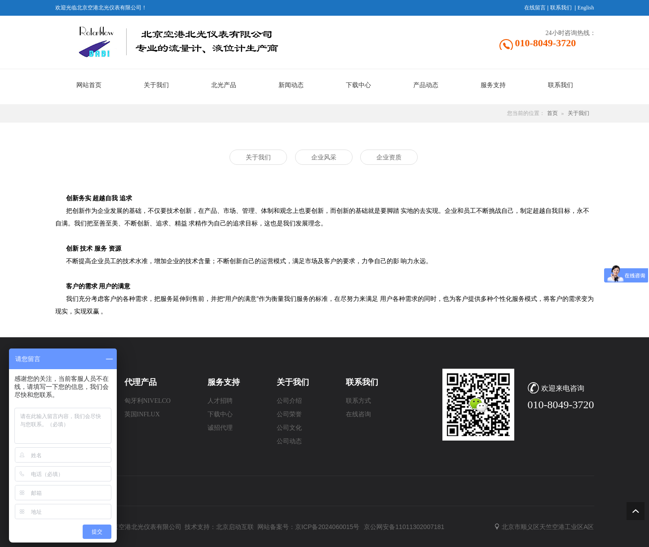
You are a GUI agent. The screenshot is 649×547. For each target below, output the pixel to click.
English (586, 7)
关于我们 (578, 113)
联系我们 (561, 7)
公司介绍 (289, 400)
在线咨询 (358, 414)
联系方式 (358, 400)
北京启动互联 (235, 526)
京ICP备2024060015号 (327, 526)
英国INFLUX (142, 414)
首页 (552, 113)
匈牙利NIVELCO (147, 400)
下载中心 (220, 414)
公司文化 (289, 427)
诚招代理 (220, 427)
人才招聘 (220, 400)
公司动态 (289, 441)
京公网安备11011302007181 (404, 526)
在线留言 (535, 7)
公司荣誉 (289, 414)
